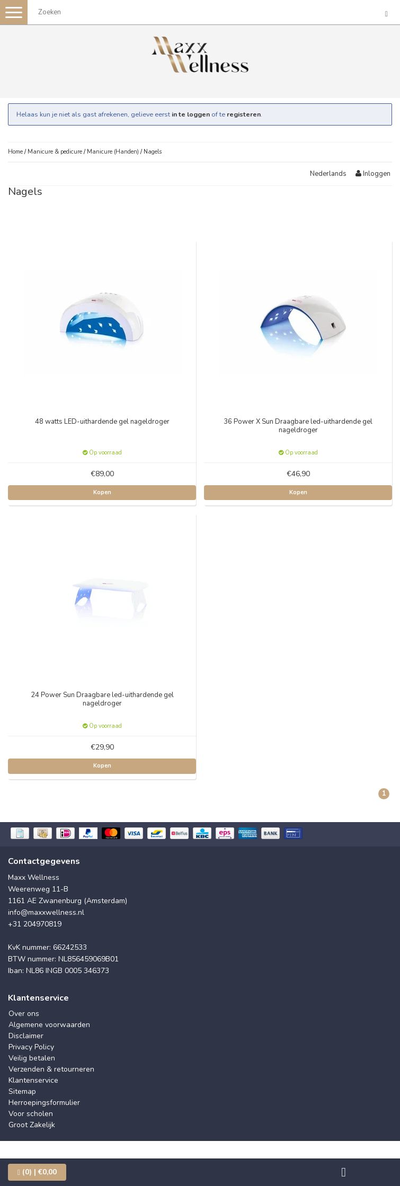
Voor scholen (30, 1114)
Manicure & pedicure (55, 152)
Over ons (23, 1014)
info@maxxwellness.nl (46, 912)
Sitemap (22, 1091)
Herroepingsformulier (44, 1103)
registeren (244, 114)
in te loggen (191, 114)
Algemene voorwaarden (49, 1025)
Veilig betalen (31, 1058)
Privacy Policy (31, 1047)
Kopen (102, 492)
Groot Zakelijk (31, 1125)
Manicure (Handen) (113, 152)
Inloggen (372, 174)
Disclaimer (25, 1036)
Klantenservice (33, 1080)
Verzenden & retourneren (51, 1069)
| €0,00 (37, 1172)
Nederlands (328, 174)
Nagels (153, 152)
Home (15, 152)
